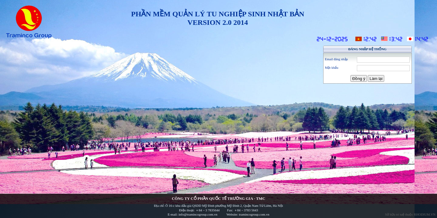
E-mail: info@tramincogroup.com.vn (193, 214)
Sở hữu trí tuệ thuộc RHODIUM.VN (410, 214)
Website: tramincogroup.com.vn (247, 214)
